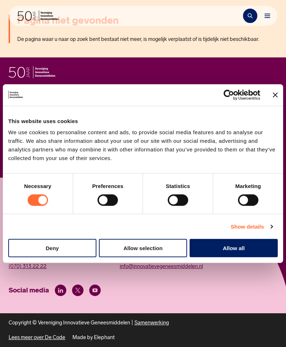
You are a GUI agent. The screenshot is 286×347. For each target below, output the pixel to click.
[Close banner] (275, 94)
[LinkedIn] (60, 290)
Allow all (234, 248)
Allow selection (142, 248)
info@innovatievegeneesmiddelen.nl (161, 266)
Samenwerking (151, 322)
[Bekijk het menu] (267, 16)
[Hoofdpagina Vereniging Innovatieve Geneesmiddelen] (37, 15)
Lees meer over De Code (37, 337)
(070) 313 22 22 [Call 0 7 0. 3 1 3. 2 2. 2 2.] (28, 266)
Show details (247, 226)
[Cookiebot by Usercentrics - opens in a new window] (228, 94)
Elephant (104, 337)
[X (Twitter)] (78, 290)
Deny (52, 248)
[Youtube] (95, 290)
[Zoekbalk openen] (250, 16)
